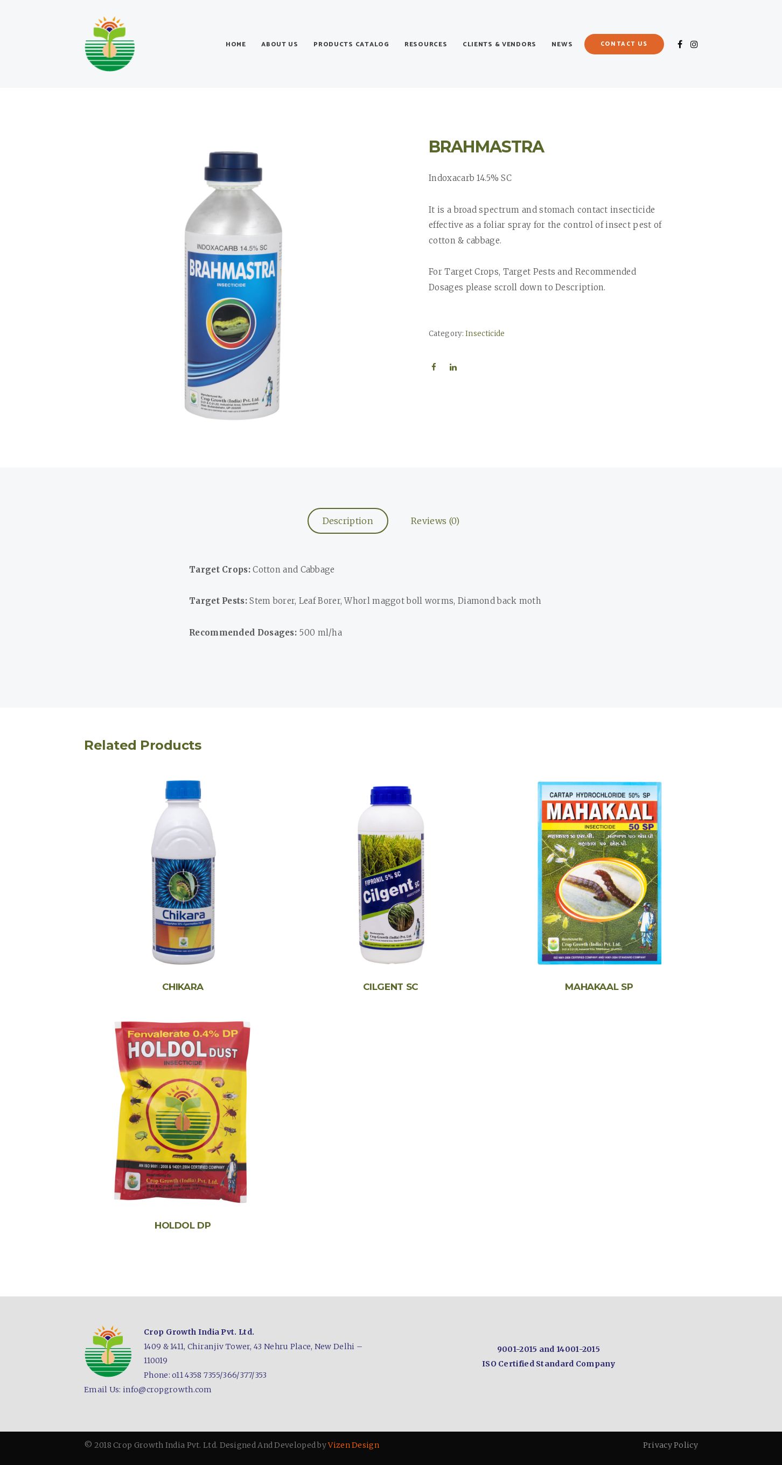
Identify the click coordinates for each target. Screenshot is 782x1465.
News (561, 44)
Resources (425, 44)
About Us (279, 44)
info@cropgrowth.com (167, 1389)
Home (236, 44)
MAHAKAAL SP (599, 986)
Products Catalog (351, 44)
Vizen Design (353, 1445)
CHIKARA (183, 986)
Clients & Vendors (499, 44)
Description (348, 520)
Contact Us (624, 44)
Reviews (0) (435, 520)
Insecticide (485, 333)
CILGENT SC (391, 986)
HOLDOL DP (183, 1225)
